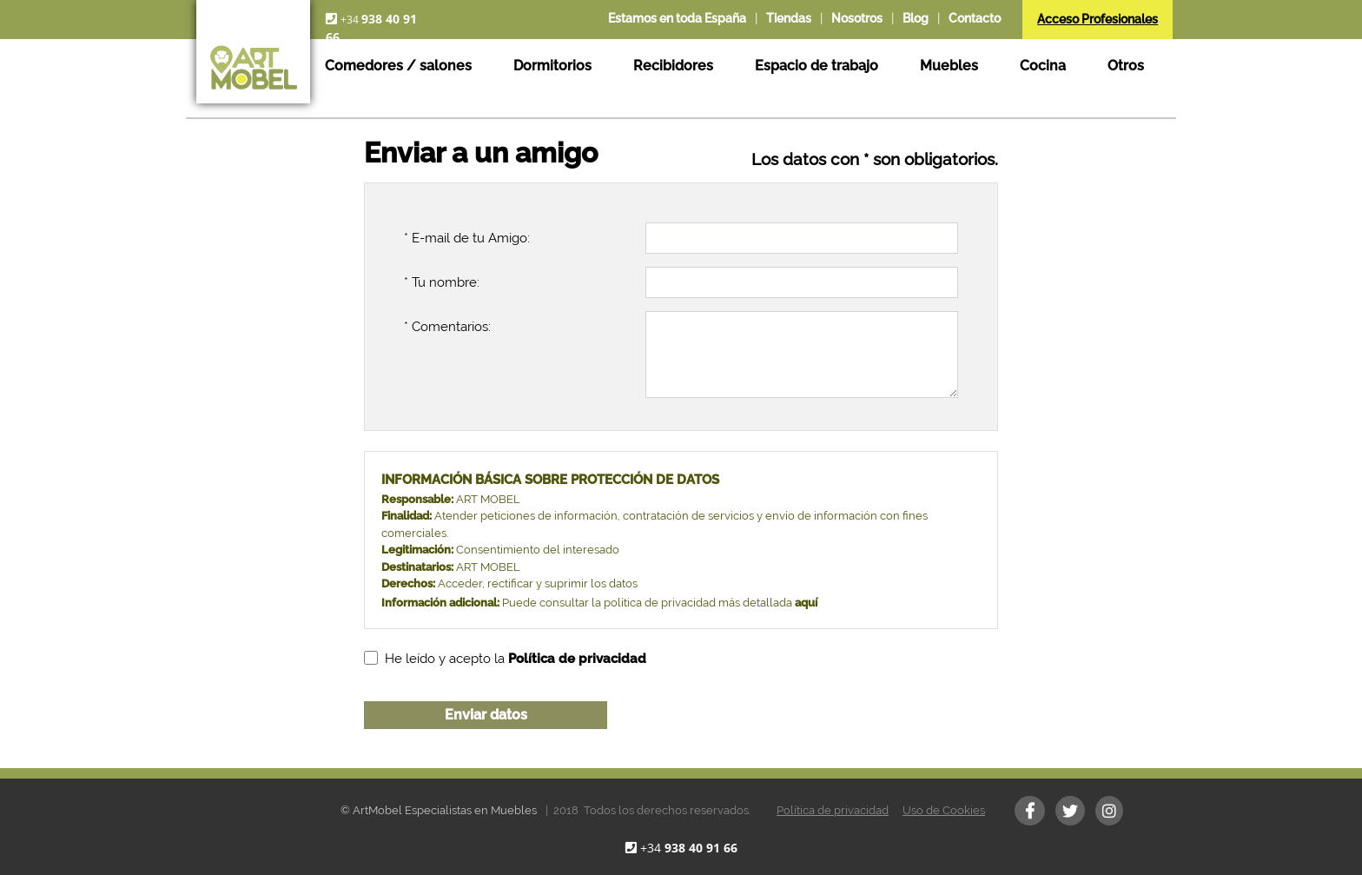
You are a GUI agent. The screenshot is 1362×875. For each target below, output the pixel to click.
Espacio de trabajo (816, 65)
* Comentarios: (447, 327)
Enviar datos (486, 714)
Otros (1125, 65)
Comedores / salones (398, 65)
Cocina (1043, 65)
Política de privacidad (833, 810)
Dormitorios (552, 65)
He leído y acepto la (515, 658)
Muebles (949, 65)
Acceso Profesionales (1097, 19)
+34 (688, 847)
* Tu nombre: (441, 282)
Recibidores (673, 65)
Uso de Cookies (943, 810)
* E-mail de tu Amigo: (467, 238)
